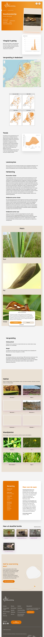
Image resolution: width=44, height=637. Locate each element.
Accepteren (16, 322)
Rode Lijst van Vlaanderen (30, 348)
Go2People (13, 631)
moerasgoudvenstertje (12, 197)
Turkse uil (8, 211)
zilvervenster (11, 215)
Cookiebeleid (21, 324)
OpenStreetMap (37, 84)
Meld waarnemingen (16, 620)
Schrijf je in (30, 609)
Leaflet (34, 84)
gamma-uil (31, 212)
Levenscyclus (12, 20)
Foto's (10, 22)
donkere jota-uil (17, 213)
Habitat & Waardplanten (7, 23)
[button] (4, 58)
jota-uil (30, 213)
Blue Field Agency (24, 631)
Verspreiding (5, 20)
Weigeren (28, 322)
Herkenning (5, 22)
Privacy (4, 635)
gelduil (32, 211)
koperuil (20, 211)
